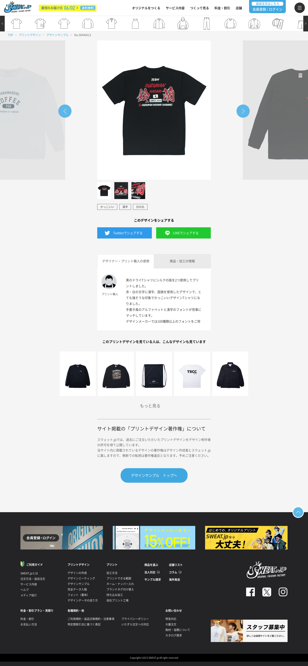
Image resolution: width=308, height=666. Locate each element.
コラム (173, 572)
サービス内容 (175, 8)
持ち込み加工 (114, 595)
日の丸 (140, 206)
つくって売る (199, 8)
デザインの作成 (77, 573)
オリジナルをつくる (146, 8)
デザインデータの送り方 (83, 600)
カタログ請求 (173, 635)
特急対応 (170, 618)
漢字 (125, 206)
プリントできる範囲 (118, 578)
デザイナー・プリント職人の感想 (125, 261)
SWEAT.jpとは (29, 573)
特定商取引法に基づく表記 (84, 624)
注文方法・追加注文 (32, 578)
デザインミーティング (81, 578)
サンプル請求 (152, 579)
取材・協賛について (177, 629)
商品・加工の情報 (182, 261)
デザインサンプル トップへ (154, 475)
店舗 (239, 8)
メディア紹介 (28, 595)
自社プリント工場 (117, 600)
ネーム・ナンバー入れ (120, 584)
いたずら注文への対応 (135, 624)
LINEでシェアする (186, 233)
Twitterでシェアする (128, 233)
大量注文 (170, 624)
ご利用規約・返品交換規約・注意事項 (91, 618)
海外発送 (174, 579)
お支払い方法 (28, 624)
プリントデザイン (30, 35)
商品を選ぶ (151, 564)
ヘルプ (24, 589)
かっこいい (107, 206)
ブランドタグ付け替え (120, 589)
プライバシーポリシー (135, 618)
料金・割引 (222, 8)
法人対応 (149, 572)
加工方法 (111, 573)
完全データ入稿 (77, 589)
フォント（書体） (79, 595)
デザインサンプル (58, 35)
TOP (10, 35)
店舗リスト (176, 564)
